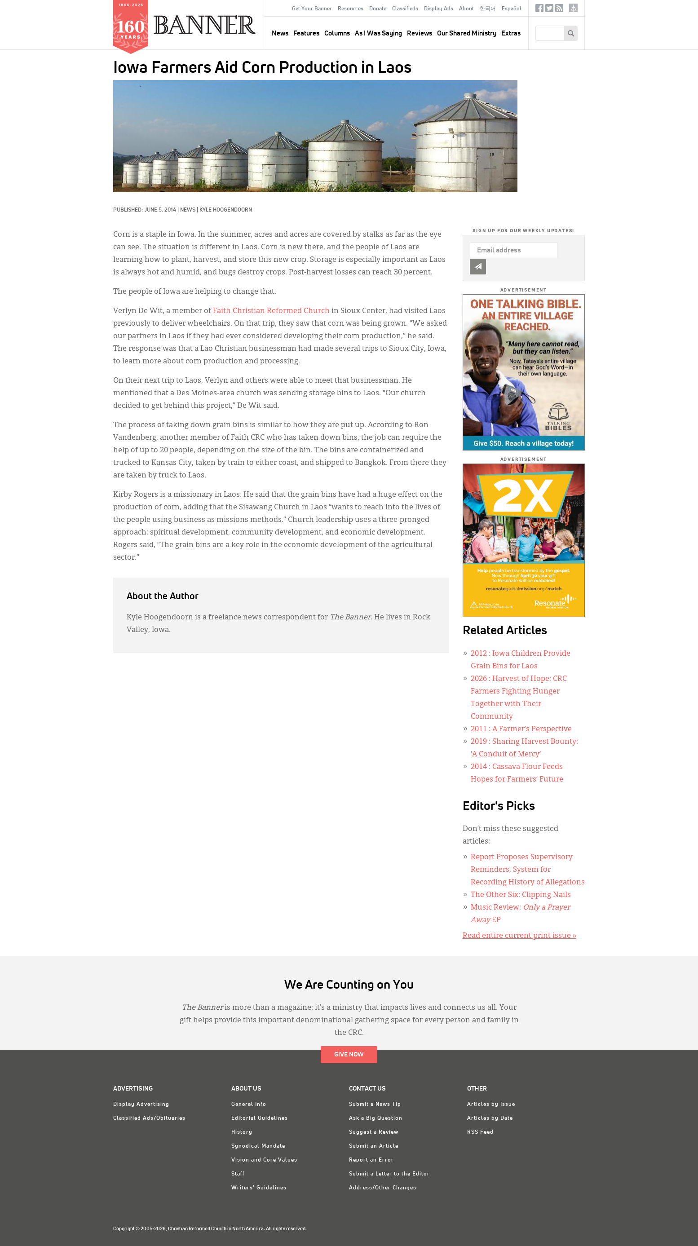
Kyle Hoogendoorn (225, 210)
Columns (337, 33)
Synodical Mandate (258, 1146)
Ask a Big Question (375, 1118)
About (466, 9)
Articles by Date (490, 1118)
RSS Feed (480, 1132)
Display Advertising (141, 1104)
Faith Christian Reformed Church (271, 311)
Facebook (539, 10)
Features (306, 33)
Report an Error (371, 1160)
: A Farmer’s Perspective (521, 729)
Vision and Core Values (264, 1160)
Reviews (419, 33)
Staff (238, 1174)
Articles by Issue (491, 1104)
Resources (350, 9)
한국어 (488, 9)
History (241, 1132)
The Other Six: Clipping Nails (521, 895)
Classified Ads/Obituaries (149, 1118)
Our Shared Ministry (466, 33)
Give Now (349, 1055)
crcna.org (573, 8)
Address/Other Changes (382, 1188)
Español (511, 9)
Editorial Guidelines (259, 1118)
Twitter (549, 10)
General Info (248, 1104)
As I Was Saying (378, 33)
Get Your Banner (312, 9)
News (187, 210)
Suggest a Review (373, 1132)
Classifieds (405, 9)
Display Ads (438, 9)
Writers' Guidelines (259, 1188)
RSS (559, 10)
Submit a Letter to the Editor (389, 1174)
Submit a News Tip (375, 1104)
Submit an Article (373, 1146)
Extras (511, 33)
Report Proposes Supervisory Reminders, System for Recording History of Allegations (528, 870)
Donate (377, 9)
